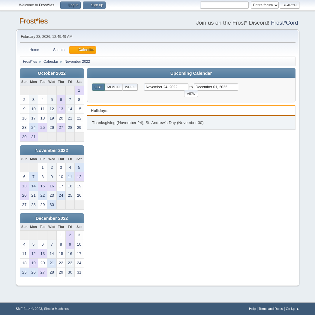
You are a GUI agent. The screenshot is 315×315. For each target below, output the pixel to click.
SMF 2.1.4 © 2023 (29, 308)
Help (252, 308)
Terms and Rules (271, 308)
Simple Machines (56, 308)
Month (113, 87)
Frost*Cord (284, 23)
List (98, 87)
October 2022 (52, 73)
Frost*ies (34, 21)
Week (130, 87)
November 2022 (51, 150)
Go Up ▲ (292, 308)
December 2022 (52, 218)
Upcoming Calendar (191, 73)
